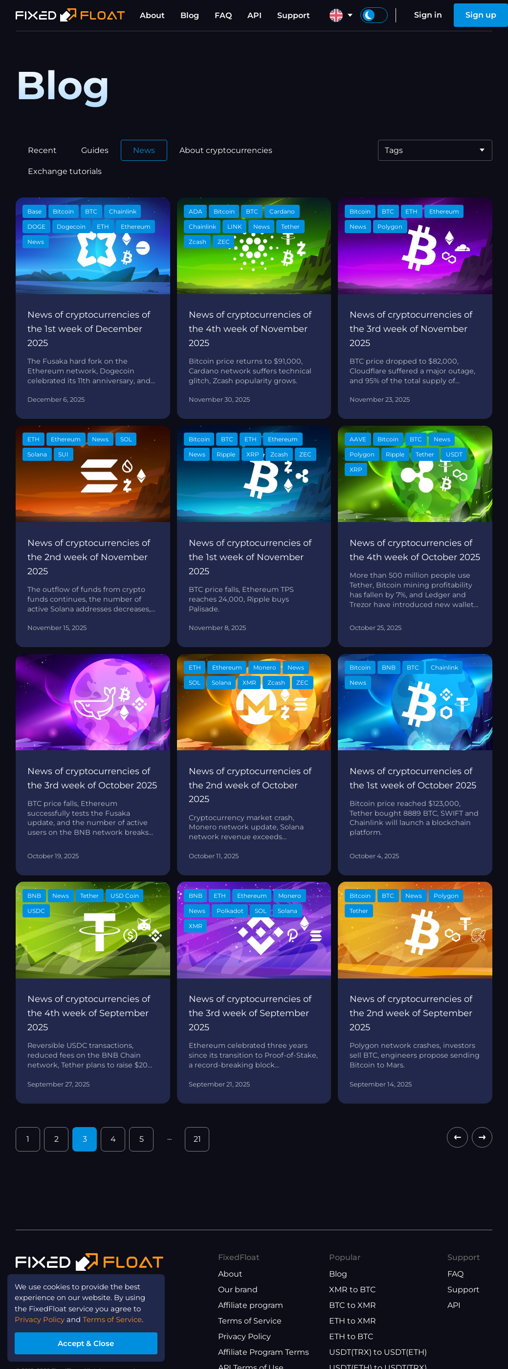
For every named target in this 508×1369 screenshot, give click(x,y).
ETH (103, 226)
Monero (264, 667)
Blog (189, 15)
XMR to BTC (352, 1289)
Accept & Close (93, 1341)
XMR (249, 682)
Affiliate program (250, 1305)
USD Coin (124, 895)
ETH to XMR (352, 1321)
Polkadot (230, 910)
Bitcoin (63, 211)
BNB (389, 667)
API (254, 15)
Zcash (197, 241)
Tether (290, 226)
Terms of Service (250, 1321)
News (144, 150)
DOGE (36, 226)
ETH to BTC (351, 1336)
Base (34, 211)
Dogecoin (71, 226)
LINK (234, 226)
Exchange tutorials (65, 171)
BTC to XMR (352, 1305)
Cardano (282, 211)
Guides (95, 150)
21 (197, 1139)
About (152, 15)
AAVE (358, 439)
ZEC (224, 241)
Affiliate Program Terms (263, 1352)
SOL (126, 439)
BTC (91, 211)
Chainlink (122, 211)
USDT (454, 454)
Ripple (226, 454)
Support (293, 15)
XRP (252, 454)
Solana (37, 454)
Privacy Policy (244, 1336)
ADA (195, 211)
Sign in (428, 15)
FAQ (223, 15)
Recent (42, 150)
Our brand (238, 1289)
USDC (36, 910)
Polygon (389, 226)
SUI (63, 454)
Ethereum (136, 226)
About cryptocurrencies (225, 150)
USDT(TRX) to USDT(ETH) (378, 1352)
